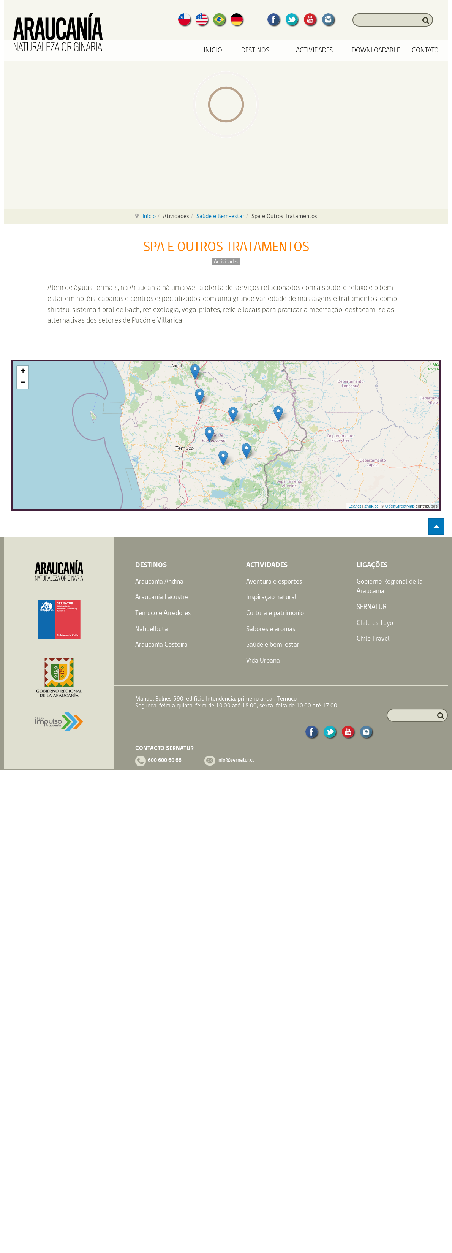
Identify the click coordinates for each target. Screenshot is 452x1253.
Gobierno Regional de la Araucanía (390, 586)
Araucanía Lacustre (161, 597)
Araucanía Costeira (161, 644)
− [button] (23, 383)
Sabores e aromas (270, 629)
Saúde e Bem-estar (220, 216)
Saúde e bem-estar (272, 644)
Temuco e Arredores (163, 613)
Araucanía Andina (159, 581)
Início (149, 216)
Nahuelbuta (151, 629)
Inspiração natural (271, 597)
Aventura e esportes (274, 581)
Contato (425, 50)
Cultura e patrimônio (275, 613)
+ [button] (23, 371)
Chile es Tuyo (375, 622)
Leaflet (354, 506)
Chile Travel (373, 638)
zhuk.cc (371, 506)
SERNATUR (372, 607)
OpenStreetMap (400, 506)
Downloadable (376, 50)
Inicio (213, 50)
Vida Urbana (263, 660)
